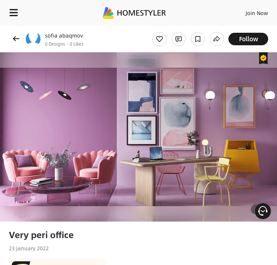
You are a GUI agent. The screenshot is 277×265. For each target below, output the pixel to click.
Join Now (257, 13)
